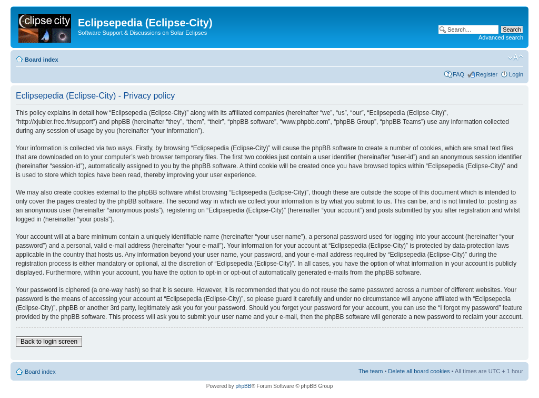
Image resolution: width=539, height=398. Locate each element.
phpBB (243, 386)
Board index (41, 59)
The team (370, 371)
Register (486, 74)
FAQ (458, 74)
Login (516, 74)
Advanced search (500, 37)
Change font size (515, 57)
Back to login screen (49, 341)
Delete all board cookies (419, 371)
